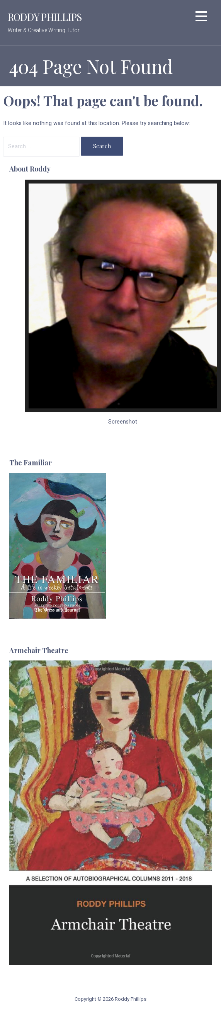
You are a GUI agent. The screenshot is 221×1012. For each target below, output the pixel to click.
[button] (201, 17)
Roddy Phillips (45, 16)
